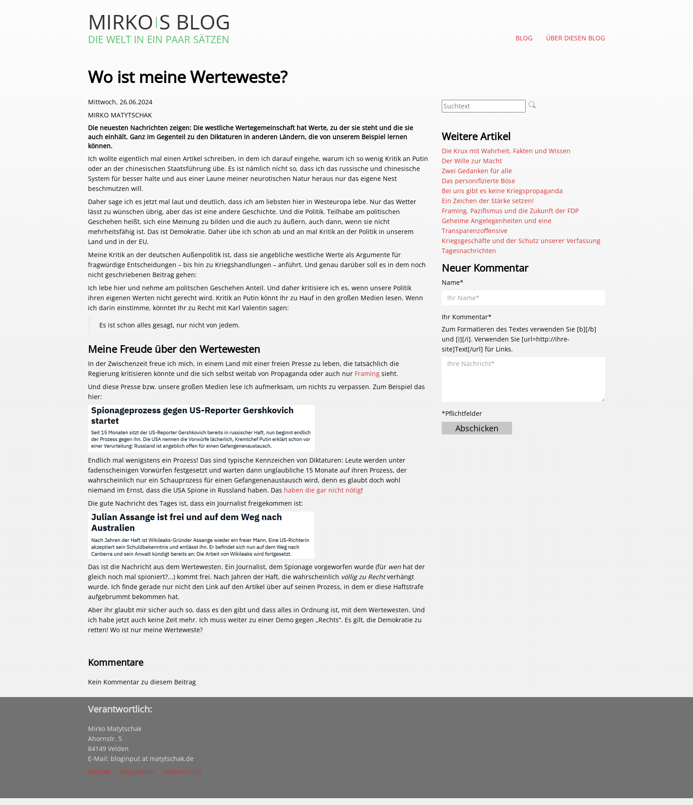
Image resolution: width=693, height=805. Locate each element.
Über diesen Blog (575, 38)
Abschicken (476, 428)
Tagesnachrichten (469, 250)
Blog (524, 38)
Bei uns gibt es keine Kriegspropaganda (502, 190)
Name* (453, 282)
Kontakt (99, 771)
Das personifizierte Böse (478, 180)
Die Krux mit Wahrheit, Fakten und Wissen (506, 150)
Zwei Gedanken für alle (477, 170)
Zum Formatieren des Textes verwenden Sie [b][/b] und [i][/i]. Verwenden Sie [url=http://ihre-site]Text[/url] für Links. (519, 339)
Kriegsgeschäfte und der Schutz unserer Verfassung (521, 240)
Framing (367, 373)
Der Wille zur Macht (472, 160)
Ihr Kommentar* (467, 316)
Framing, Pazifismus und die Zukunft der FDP (510, 210)
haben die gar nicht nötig (322, 490)
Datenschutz (183, 771)
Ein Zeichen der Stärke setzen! (488, 200)
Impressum (137, 771)
